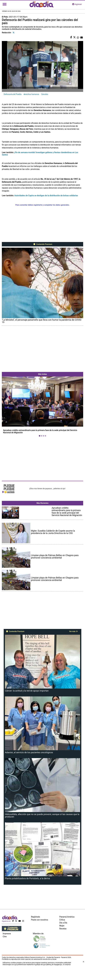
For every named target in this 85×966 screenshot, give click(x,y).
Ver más (73, 631)
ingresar (77, 4)
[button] (8, 407)
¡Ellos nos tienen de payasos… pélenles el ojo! (47, 488)
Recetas (62, 928)
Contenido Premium (42, 244)
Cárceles (44, 94)
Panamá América (66, 917)
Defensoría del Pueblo (13, 94)
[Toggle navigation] (4, 4)
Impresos (7, 933)
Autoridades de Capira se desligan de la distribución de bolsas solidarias (46, 195)
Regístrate (35, 917)
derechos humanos (31, 94)
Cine (5, 936)
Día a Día (63, 923)
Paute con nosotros (39, 920)
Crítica (62, 920)
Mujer (61, 925)
